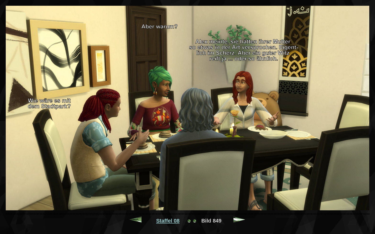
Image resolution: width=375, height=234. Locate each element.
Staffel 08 (168, 221)
